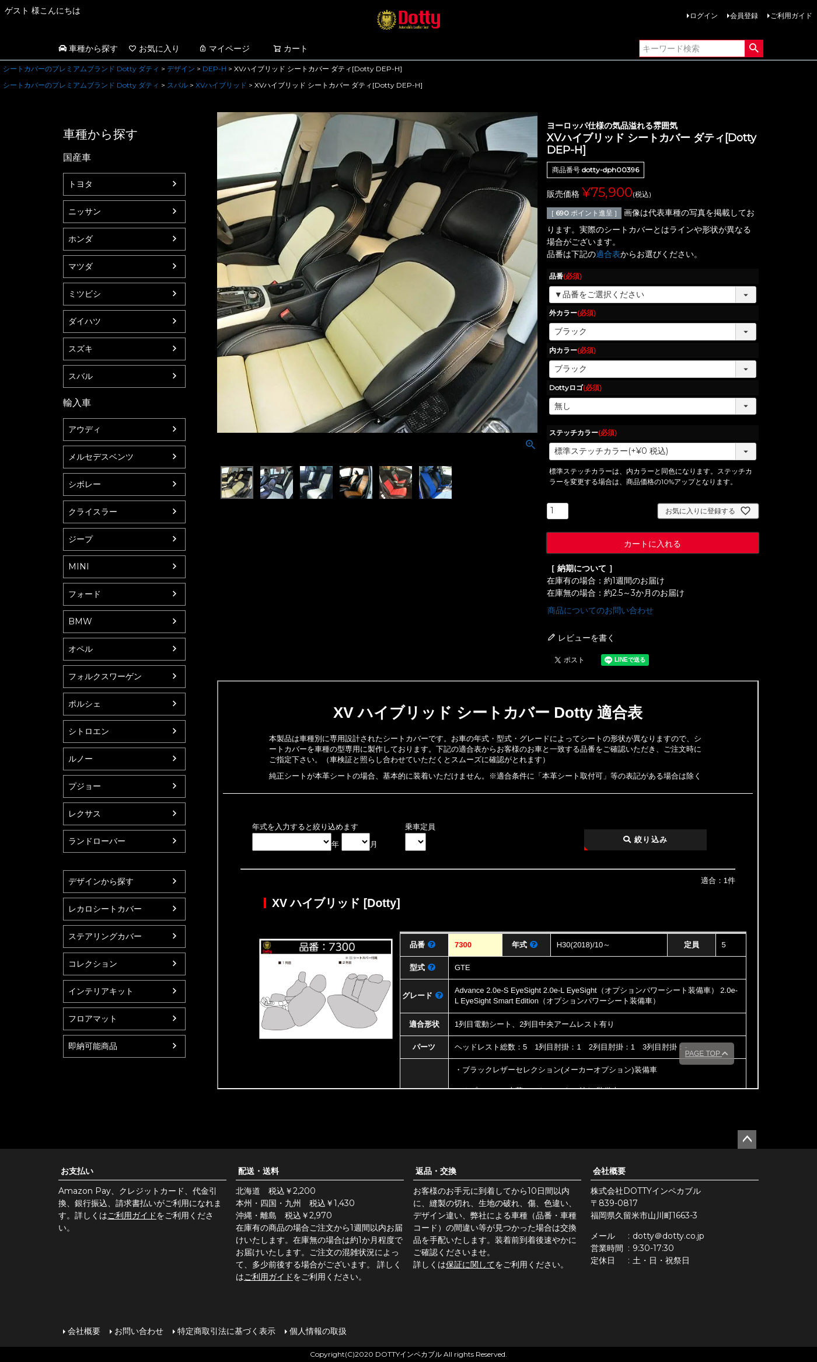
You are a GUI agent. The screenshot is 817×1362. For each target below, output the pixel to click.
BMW (80, 621)
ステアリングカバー (105, 936)
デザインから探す (101, 881)
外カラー (572, 312)
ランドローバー (96, 841)
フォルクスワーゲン (105, 676)
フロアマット (92, 1018)
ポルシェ (84, 704)
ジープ (80, 539)
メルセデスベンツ (101, 456)
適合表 (608, 254)
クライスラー (92, 511)
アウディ (84, 429)
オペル (80, 649)
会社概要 (609, 1171)
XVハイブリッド (221, 85)
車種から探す (88, 48)
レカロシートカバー (105, 909)
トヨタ (80, 184)
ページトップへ (747, 1139)
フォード (84, 594)
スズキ (80, 348)
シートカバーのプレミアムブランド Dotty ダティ (81, 68)
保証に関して (470, 1264)
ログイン (704, 15)
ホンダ (80, 239)
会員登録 (744, 15)
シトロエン (88, 731)
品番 (565, 276)
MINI (78, 566)
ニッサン (84, 211)
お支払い (77, 1171)
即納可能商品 (92, 1046)
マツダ (80, 266)
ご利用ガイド (791, 15)
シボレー (84, 484)
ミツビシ (84, 294)
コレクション (92, 963)
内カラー (572, 350)
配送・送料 (258, 1171)
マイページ (224, 48)
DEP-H (214, 68)
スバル (177, 85)
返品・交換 (436, 1171)
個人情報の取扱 (318, 1331)
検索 (754, 48)
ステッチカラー (583, 432)
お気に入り (154, 48)
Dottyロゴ (575, 387)
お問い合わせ (138, 1331)
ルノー (80, 758)
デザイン (181, 68)
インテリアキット (101, 991)
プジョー (84, 786)
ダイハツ (84, 321)
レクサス (84, 813)
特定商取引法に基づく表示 (226, 1331)
